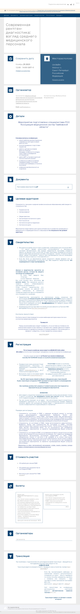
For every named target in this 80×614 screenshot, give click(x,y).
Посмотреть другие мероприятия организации (47, 11)
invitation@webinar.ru (31, 370)
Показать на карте (58, 80)
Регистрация (50, 15)
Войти (77, 4)
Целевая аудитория (26, 15)
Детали (6, 15)
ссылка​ (22, 475)
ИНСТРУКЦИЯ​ (44, 334)
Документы (14, 15)
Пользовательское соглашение (44, 612)
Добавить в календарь (23, 70)
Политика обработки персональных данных (64, 612)
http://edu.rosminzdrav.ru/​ (39, 308)
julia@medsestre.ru (25, 107)
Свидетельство (39, 15)
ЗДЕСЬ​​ (55, 584)
